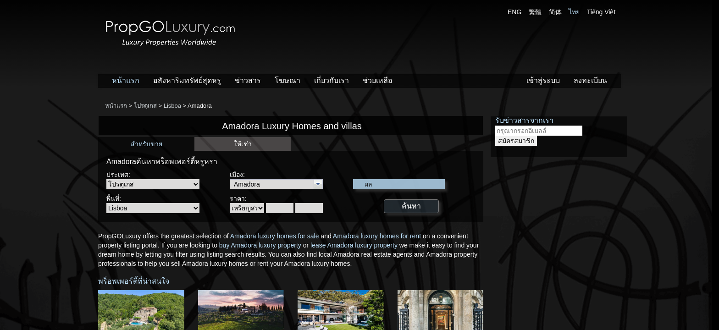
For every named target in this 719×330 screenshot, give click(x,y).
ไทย (574, 12)
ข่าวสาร (248, 80)
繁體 (535, 12)
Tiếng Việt (601, 12)
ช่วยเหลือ (378, 80)
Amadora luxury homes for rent (377, 236)
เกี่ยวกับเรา (331, 80)
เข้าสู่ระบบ (543, 80)
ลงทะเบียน (590, 80)
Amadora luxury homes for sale (274, 236)
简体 (555, 12)
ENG (514, 12)
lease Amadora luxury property (354, 245)
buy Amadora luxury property (260, 245)
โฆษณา (287, 80)
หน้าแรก (125, 80)
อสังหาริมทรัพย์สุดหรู (187, 80)
